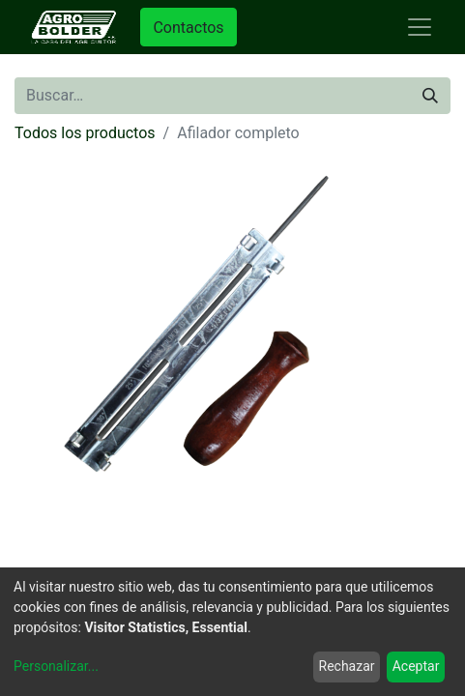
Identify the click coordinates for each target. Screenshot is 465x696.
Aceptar (416, 666)
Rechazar (347, 666)
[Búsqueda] (430, 95)
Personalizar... (56, 666)
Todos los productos (85, 133)
